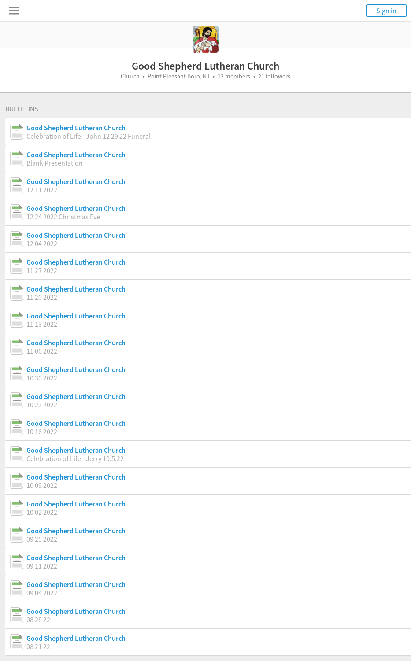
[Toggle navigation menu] (14, 10)
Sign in (386, 10)
